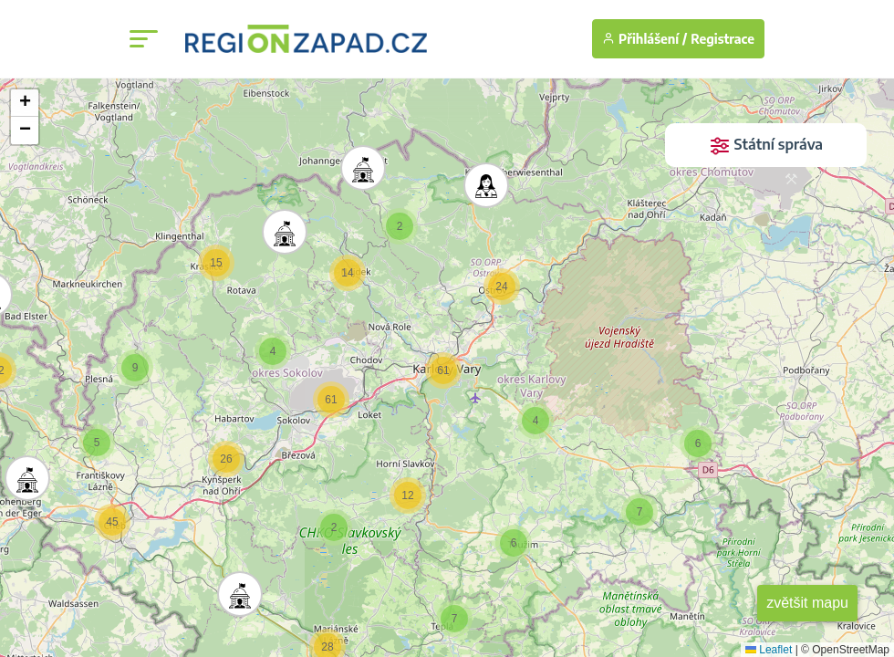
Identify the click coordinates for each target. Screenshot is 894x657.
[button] (358, 163)
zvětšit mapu (807, 602)
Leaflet (768, 649)
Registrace (722, 39)
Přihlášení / (644, 39)
